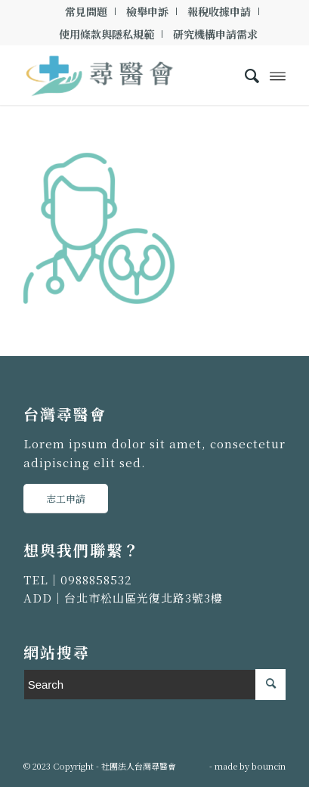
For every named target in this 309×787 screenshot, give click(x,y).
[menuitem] (86, 11)
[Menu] (278, 75)
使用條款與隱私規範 (106, 34)
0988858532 (96, 579)
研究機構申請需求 (215, 34)
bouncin (269, 766)
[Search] (244, 75)
